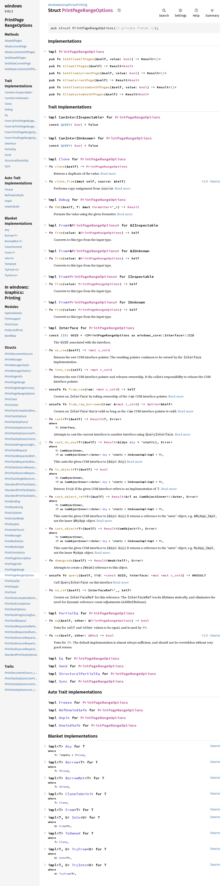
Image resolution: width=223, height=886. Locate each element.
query (73, 575)
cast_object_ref (69, 497)
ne (57, 635)
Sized (80, 755)
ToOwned (72, 833)
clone (60, 166)
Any (132, 442)
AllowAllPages (75, 66)
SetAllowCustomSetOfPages (86, 87)
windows (54, 5)
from (59, 233)
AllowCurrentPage (78, 80)
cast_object (65, 528)
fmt (58, 207)
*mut (93, 350)
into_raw (63, 370)
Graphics (68, 5)
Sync (63, 681)
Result (133, 207)
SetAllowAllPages (78, 59)
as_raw (61, 350)
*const (111, 575)
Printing (81, 5)
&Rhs (92, 635)
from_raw (76, 389)
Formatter (101, 207)
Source (215, 181)
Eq (61, 658)
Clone (64, 159)
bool (127, 59)
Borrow (71, 762)
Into (76, 817)
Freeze (65, 702)
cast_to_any (65, 442)
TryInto (79, 865)
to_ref (61, 590)
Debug (64, 199)
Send (63, 666)
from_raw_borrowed (85, 404)
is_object (64, 469)
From (63, 225)
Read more (108, 173)
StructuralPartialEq (79, 673)
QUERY (66, 124)
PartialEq (68, 613)
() (157, 59)
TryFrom (79, 849)
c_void (104, 350)
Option (153, 404)
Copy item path (119, 10)
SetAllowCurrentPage (81, 73)
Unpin (64, 717)
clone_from (65, 181)
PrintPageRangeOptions (81, 51)
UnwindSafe (69, 725)
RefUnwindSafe (73, 710)
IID (64, 335)
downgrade (64, 560)
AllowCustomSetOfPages (83, 94)
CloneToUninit (79, 794)
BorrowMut (75, 778)
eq (57, 620)
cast (59, 419)
